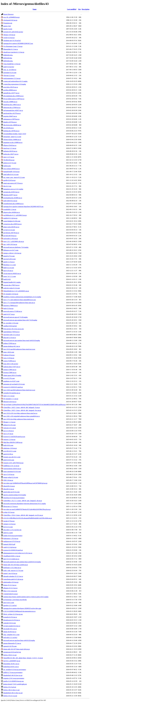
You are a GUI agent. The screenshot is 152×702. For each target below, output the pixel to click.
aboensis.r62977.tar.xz (10, 195)
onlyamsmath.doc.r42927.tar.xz (13, 110)
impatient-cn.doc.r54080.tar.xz (12, 142)
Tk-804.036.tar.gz (8, 160)
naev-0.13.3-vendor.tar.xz (11, 559)
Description (85, 9)
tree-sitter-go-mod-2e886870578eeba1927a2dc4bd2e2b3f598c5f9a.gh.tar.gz (27, 509)
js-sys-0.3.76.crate (9, 378)
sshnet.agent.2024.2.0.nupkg (12, 375)
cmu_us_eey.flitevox (9, 69)
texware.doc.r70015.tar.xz (11, 285)
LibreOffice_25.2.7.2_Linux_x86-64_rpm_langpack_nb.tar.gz (22, 500)
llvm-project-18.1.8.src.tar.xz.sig (13, 329)
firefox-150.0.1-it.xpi (10, 655)
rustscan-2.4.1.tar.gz (9, 428)
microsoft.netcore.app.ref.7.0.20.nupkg (15, 317)
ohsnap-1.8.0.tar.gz (9, 35)
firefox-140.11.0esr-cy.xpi (11, 690)
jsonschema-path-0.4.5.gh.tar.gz (13, 579)
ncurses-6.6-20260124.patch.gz (13, 550)
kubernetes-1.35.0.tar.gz (10, 538)
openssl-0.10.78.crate (10, 646)
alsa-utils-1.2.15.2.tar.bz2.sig (12, 530)
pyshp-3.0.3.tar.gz (9, 512)
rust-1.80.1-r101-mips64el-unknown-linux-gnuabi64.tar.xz (21, 416)
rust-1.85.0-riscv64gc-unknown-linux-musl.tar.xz (18, 419)
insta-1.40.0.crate (8, 352)
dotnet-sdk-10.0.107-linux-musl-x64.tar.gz (16, 649)
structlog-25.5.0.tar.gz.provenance (14, 498)
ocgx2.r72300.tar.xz (9, 361)
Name (34, 9)
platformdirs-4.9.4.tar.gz (11, 582)
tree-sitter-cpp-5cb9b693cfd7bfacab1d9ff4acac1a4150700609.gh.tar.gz (25, 483)
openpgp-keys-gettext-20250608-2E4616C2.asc (18, 43)
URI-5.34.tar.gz (8, 480)
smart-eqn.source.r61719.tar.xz (13, 183)
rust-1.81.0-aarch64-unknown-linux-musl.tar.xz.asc (19, 349)
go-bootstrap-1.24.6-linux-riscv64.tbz (15, 599)
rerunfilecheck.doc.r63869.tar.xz (13, 203)
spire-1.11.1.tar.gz (9, 396)
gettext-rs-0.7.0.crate (9, 163)
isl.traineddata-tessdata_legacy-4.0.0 (14, 134)
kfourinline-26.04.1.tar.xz (11, 664)
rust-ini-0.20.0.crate (9, 259)
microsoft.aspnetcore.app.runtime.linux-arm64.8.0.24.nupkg (22, 562)
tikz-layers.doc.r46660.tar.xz (12, 125)
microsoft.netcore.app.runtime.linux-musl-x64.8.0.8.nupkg (21, 340)
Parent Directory (8, 14)
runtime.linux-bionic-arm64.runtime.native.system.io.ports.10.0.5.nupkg (25, 597)
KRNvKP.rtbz (7, 58)
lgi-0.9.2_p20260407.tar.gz (11, 661)
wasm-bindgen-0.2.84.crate (11, 221)
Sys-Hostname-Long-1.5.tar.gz (12, 46)
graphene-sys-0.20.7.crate (11, 381)
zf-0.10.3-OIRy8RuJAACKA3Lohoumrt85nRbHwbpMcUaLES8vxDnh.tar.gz (27, 518)
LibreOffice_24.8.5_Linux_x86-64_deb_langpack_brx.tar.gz (22, 410)
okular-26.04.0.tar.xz (9, 631)
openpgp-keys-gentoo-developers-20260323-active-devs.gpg (22, 608)
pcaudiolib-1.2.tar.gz (9, 209)
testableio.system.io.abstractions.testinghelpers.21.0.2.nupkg (22, 297)
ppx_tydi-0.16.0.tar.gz (10, 244)
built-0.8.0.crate (8, 445)
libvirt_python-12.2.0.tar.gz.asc (13, 614)
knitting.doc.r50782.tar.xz (11, 131)
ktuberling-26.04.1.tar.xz (11, 666)
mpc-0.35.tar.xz (8, 270)
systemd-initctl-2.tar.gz (10, 594)
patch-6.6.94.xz (8, 454)
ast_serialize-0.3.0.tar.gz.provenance (14, 669)
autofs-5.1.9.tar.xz (9, 262)
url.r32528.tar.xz (8, 128)
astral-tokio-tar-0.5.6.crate (11, 492)
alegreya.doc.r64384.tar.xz (11, 212)
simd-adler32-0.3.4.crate (11, 174)
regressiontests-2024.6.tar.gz (12, 468)
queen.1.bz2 (7, 26)
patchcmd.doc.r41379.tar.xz (12, 113)
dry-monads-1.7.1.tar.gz (10, 399)
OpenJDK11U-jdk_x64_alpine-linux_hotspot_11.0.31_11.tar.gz (23, 658)
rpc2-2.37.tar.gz (8, 433)
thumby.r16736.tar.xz (10, 122)
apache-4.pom (7, 29)
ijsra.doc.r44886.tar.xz (10, 102)
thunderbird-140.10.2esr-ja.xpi (12, 675)
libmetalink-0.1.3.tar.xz (10, 49)
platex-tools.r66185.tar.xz (11, 227)
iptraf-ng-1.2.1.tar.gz (9, 148)
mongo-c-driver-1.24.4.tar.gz (12, 253)
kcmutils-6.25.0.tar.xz (10, 617)
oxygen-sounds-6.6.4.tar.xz (11, 626)
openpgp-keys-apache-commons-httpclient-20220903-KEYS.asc (23, 206)
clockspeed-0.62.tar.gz (10, 20)
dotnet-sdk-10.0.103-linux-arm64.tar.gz (15, 565)
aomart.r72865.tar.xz (9, 369)
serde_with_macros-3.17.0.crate (13, 570)
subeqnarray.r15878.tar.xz (11, 119)
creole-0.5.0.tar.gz (9, 37)
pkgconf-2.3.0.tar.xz (9, 337)
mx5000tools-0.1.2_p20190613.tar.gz (15, 215)
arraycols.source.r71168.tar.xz (12, 311)
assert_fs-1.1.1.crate (9, 276)
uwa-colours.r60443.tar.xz (11, 168)
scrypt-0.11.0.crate (9, 230)
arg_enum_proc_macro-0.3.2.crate (14, 177)
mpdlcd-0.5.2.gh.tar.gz (10, 218)
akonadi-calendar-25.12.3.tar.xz (13, 576)
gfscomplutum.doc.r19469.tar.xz (13, 96)
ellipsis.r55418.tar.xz (9, 145)
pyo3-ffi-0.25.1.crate (9, 451)
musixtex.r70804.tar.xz (10, 305)
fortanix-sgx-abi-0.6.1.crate (11, 457)
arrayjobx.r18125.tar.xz (10, 87)
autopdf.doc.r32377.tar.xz (11, 93)
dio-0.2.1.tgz (7, 186)
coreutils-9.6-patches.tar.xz (11, 393)
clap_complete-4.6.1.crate (11, 634)
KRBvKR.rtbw (8, 55)
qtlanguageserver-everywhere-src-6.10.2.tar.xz (17, 553)
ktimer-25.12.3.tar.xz (9, 585)
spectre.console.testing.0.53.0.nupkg (14, 495)
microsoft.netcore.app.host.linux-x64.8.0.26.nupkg (19, 640)
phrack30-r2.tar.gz (9, 486)
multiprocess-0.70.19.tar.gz (11, 541)
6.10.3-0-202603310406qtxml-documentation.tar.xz (19, 611)
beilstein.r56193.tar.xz (10, 151)
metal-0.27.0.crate (9, 256)
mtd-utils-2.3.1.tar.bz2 (10, 637)
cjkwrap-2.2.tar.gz (9, 75)
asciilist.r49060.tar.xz (10, 90)
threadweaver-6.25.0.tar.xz (11, 620)
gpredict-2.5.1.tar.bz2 (10, 605)
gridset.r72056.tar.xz (9, 343)
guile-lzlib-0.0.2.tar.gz (10, 201)
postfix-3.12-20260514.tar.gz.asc (13, 681)
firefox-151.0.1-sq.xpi (10, 696)
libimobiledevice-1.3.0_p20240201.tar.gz (16, 291)
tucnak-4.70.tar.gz (9, 521)
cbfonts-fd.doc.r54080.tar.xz (12, 139)
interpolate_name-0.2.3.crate (12, 136)
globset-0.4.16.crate (9, 425)
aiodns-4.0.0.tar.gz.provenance (12, 535)
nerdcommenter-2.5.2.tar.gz (12, 78)
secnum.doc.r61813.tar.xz (11, 192)
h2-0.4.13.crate (8, 527)
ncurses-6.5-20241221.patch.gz (13, 387)
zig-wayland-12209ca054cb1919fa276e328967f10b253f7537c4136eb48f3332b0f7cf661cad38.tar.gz (34, 404)
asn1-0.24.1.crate (8, 602)
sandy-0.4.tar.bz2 (8, 67)
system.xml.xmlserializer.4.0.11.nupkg (15, 81)
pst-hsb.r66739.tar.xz (9, 235)
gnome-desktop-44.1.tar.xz (11, 346)
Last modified (71, 9)
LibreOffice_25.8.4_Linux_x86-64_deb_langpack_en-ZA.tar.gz (23, 515)
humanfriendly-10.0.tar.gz (11, 171)
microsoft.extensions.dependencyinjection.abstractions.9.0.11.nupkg (24, 503)
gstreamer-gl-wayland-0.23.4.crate (14, 384)
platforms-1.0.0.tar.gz (10, 448)
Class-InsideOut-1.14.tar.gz (11, 64)
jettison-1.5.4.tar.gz (9, 439)
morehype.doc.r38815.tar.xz (12, 104)
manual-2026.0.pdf (9, 544)
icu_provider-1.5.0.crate (10, 323)
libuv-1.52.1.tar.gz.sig (10, 591)
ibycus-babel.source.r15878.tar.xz (13, 99)
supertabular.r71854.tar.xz (11, 332)
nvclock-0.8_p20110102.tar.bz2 (13, 32)
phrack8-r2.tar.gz (8, 489)
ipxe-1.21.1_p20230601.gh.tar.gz (13, 241)
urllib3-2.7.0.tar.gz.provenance (12, 672)
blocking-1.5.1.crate (9, 265)
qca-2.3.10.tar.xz (8, 431)
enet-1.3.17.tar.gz (8, 157)
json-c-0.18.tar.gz (8, 358)
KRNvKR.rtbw (8, 61)
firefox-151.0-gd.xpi (9, 687)
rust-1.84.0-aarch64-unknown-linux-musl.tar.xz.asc (19, 390)
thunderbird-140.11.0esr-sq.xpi (13, 693)
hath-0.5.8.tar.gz (8, 308)
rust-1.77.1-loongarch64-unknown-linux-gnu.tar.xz (19, 302)
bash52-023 (7, 279)
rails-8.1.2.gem (8, 532)
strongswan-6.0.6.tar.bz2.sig (12, 652)
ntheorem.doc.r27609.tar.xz (11, 107)
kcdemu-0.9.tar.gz (9, 355)
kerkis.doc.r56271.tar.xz (10, 154)
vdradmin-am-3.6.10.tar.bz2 (12, 40)
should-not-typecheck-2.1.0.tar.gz (13, 52)
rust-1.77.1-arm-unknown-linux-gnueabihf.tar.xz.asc (19, 300)
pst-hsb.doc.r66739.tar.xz (11, 233)
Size (79, 9)
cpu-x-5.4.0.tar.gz (8, 474)
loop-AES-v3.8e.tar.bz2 (10, 364)
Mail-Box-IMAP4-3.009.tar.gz (12, 442)
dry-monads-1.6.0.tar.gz (10, 294)
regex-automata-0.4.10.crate (12, 471)
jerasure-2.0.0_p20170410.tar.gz (13, 463)
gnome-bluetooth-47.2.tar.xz (12, 643)
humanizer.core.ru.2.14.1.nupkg (13, 189)
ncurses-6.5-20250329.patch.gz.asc (14, 436)
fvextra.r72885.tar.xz (9, 372)
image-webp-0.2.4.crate (10, 477)
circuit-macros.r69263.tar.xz (12, 273)
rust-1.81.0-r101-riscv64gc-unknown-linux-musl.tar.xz (20, 413)
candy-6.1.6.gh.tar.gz (9, 547)
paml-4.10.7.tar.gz (9, 314)
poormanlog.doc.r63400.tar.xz (12, 198)
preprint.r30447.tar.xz (10, 116)
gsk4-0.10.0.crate (8, 460)
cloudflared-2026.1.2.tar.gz (11, 556)
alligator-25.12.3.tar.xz (10, 588)
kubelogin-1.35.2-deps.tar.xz (12, 567)
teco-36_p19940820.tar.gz (11, 17)
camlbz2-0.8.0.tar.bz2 (10, 326)
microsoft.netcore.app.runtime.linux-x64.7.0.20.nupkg (20, 320)
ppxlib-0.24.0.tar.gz (9, 180)
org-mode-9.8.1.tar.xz (10, 629)
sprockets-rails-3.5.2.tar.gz (11, 334)
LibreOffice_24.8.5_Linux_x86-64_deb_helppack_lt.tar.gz (21, 407)
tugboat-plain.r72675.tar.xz (11, 367)
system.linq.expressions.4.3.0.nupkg (14, 84)
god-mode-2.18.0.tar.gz (10, 238)
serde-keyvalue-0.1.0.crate (11, 288)
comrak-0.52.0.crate (9, 623)
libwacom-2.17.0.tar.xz (10, 506)
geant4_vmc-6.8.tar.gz (10, 573)
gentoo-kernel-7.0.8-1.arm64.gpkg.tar (15, 684)
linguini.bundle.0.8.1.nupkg (12, 282)
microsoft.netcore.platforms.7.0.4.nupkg (15, 247)
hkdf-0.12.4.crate (8, 267)
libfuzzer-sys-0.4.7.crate (10, 250)
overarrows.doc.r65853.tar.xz (12, 224)
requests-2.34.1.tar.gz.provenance (13, 678)
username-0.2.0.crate (9, 72)
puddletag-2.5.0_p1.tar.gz (11, 466)
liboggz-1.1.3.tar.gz (9, 422)
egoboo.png (7, 166)
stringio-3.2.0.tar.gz (9, 524)
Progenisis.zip (7, 23)
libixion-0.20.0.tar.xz (9, 401)
